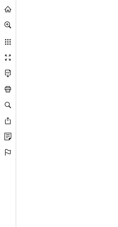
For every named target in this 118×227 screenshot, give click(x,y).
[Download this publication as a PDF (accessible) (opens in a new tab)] (8, 73)
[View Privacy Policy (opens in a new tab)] (8, 136)
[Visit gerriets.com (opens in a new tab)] (8, 9)
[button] (8, 25)
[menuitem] (8, 33)
